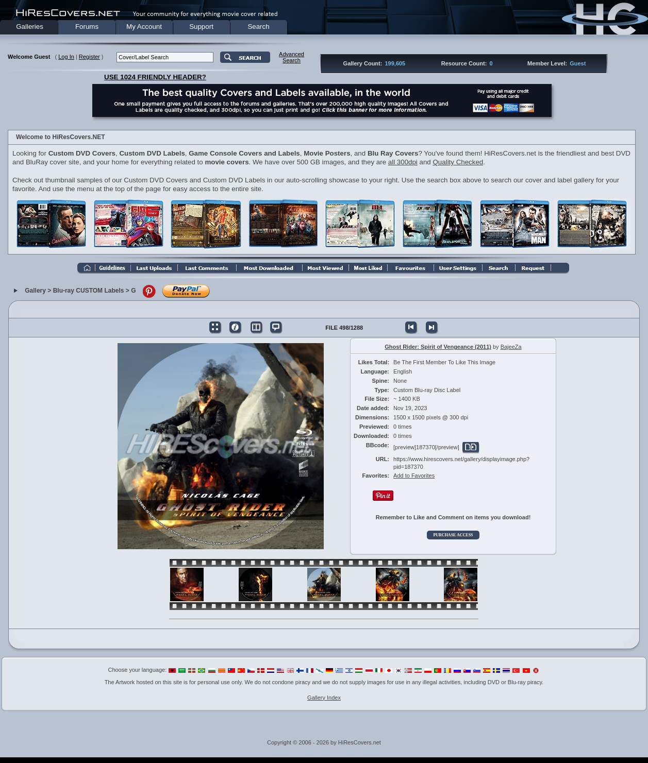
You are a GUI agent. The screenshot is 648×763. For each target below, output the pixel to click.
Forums (86, 26)
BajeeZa (511, 347)
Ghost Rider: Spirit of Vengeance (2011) (438, 347)
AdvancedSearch (291, 57)
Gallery (35, 290)
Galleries (29, 26)
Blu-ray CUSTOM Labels (88, 290)
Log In (66, 57)
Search (258, 26)
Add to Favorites (414, 475)
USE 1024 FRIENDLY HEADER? (155, 77)
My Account (144, 26)
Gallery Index (324, 697)
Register (89, 57)
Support (201, 26)
